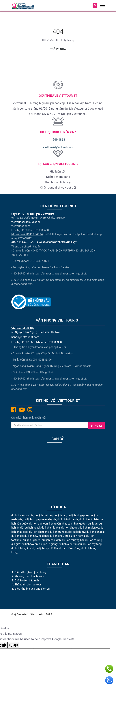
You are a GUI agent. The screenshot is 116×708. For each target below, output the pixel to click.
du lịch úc (17, 535)
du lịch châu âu (58, 535)
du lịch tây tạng (92, 544)
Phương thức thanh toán (29, 576)
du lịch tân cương (69, 548)
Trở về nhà (58, 49)
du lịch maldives (89, 527)
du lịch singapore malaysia (40, 519)
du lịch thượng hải (73, 540)
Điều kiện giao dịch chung (30, 572)
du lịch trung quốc (60, 531)
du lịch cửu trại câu (70, 544)
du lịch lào (60, 515)
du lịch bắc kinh (51, 540)
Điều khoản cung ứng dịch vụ (32, 588)
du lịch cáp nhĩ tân (47, 548)
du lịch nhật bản (89, 519)
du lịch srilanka (50, 527)
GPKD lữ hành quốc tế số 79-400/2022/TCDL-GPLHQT (44, 242)
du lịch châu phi (38, 531)
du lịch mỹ (79, 531)
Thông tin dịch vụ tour (28, 584)
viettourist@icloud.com (58, 147)
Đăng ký (96, 425)
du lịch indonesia (67, 519)
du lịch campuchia (22, 515)
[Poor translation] (13, 645)
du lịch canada (95, 531)
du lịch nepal (32, 527)
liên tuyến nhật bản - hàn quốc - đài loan (73, 523)
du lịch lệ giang (48, 544)
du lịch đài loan (38, 523)
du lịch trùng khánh (22, 548)
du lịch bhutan (69, 527)
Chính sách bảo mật (27, 580)
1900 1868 (58, 139)
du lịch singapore (78, 515)
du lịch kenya (77, 535)
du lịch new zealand (36, 535)
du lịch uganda (31, 540)
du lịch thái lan (44, 515)
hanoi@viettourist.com (25, 337)
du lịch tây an (30, 544)
